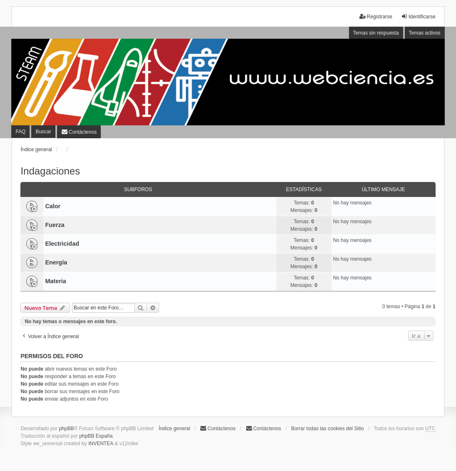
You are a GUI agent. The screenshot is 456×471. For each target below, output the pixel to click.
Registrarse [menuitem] (375, 16)
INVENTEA (100, 443)
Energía (56, 262)
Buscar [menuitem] (43, 132)
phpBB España (95, 436)
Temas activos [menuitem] (425, 33)
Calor (52, 206)
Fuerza (54, 225)
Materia (55, 281)
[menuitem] (79, 131)
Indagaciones (50, 171)
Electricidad (62, 243)
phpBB (66, 428)
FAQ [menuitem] (20, 132)
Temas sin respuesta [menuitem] (376, 33)
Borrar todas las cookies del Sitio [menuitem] (327, 428)
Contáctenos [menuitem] (217, 428)
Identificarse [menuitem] (418, 16)
